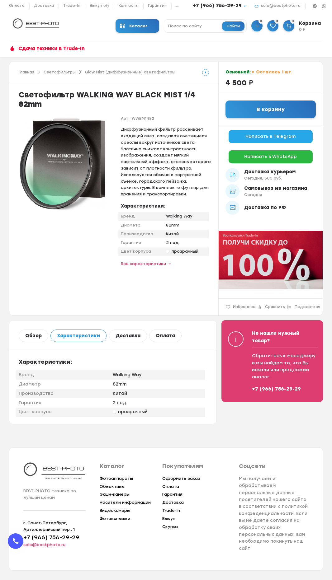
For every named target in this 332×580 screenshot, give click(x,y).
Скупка (170, 526)
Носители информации (125, 502)
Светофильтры (60, 72)
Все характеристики (143, 263)
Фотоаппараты (116, 478)
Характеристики (78, 336)
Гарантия (157, 5)
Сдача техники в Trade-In (51, 48)
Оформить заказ (181, 478)
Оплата (17, 5)
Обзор (33, 336)
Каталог (134, 26)
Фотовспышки (115, 518)
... (177, 5)
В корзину (271, 109)
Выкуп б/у (99, 5)
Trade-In (71, 5)
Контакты (129, 5)
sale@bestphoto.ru (281, 5)
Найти (233, 26)
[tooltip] (205, 72)
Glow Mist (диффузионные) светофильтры (130, 72)
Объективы (112, 486)
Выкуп (168, 518)
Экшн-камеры (115, 494)
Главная (26, 72)
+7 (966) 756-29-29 (217, 5)
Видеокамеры (115, 510)
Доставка (44, 5)
